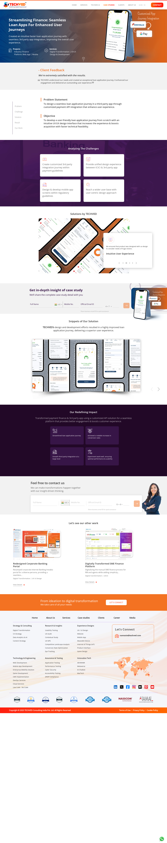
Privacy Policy (138, 710)
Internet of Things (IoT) (86, 644)
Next (136, 263)
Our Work (18, 128)
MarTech (80, 673)
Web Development (20, 663)
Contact (157, 5)
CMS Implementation (21, 677)
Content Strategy (19, 641)
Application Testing (52, 663)
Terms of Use (125, 710)
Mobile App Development (22, 666)
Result (17, 122)
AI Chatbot (81, 670)
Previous (119, 263)
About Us (132, 5)
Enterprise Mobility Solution (23, 670)
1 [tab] (123, 263)
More (142, 5)
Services (83, 5)
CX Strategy (17, 634)
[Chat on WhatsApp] (162, 839)
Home (74, 5)
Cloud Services (18, 684)
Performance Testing (53, 666)
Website (80, 634)
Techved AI (95, 5)
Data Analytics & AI (20, 637)
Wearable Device (83, 641)
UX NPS (48, 641)
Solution (18, 117)
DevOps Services (19, 680)
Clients (121, 5)
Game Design (82, 651)
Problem (18, 106)
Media (132, 617)
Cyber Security (50, 670)
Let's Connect (116, 602)
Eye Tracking (50, 651)
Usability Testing (51, 630)
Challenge (19, 111)
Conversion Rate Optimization (56, 648)
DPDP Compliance (52, 677)
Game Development (20, 673)
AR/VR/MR (81, 663)
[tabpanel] (128, 249)
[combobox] (58, 304)
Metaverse (81, 666)
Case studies (109, 5)
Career (117, 617)
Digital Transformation (21, 630)
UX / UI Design (82, 630)
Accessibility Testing (52, 673)
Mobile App (81, 637)
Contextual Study (51, 637)
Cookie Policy (152, 710)
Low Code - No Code (20, 687)
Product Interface (83, 648)
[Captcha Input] (116, 306)
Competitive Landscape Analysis (57, 644)
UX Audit (48, 634)
